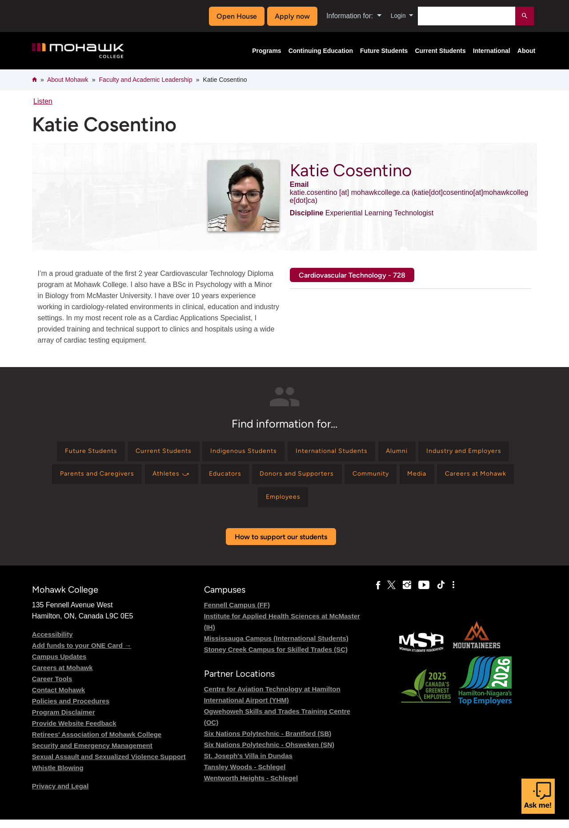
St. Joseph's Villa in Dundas (248, 764)
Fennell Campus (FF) (237, 613)
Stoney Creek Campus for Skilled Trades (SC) (276, 658)
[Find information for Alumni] (461, 452)
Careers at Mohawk (62, 676)
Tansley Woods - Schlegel (245, 775)
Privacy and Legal (60, 794)
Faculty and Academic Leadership (145, 79)
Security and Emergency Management (92, 754)
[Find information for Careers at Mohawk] (274, 504)
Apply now (289, 16)
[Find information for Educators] (336, 478)
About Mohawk (67, 79)
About (526, 50)
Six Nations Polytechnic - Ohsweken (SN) (269, 753)
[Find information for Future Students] (121, 452)
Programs (266, 50)
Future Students (384, 50)
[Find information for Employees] (349, 504)
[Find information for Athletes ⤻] (276, 478)
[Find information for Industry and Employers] (89, 478)
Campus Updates (59, 665)
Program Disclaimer (63, 720)
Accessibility (52, 642)
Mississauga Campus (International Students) (276, 646)
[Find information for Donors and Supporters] (415, 478)
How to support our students (281, 545)
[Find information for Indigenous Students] (290, 452)
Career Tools (52, 687)
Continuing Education (321, 50)
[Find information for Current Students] (202, 452)
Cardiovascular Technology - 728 (352, 275)
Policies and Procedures (70, 709)
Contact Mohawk (58, 698)
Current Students (440, 50)
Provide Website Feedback (74, 731)
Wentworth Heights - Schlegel (251, 786)
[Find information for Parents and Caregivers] (193, 478)
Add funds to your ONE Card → (81, 654)
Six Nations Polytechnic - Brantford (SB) (268, 742)
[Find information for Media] (208, 504)
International (491, 50)
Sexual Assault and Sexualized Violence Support (109, 765)
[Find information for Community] (497, 478)
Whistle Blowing (58, 776)
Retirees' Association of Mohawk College (96, 743)
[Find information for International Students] (388, 452)
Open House (234, 16)
